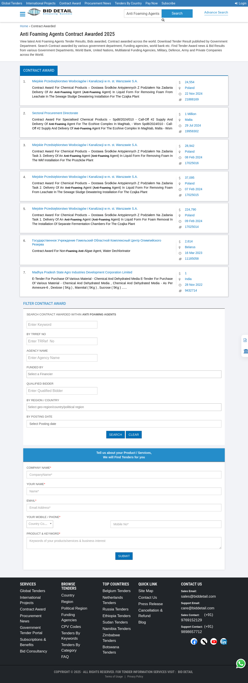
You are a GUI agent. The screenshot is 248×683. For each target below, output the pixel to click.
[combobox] (124, 374)
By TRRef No (36, 334)
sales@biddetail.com (198, 596)
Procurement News (98, 3)
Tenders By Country (128, 3)
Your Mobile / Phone (43, 517)
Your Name (36, 484)
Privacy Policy (135, 676)
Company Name (39, 467)
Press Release (150, 604)
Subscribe (168, 3)
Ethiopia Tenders (116, 616)
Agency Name (37, 350)
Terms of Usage (114, 676)
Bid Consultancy (33, 651)
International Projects (41, 3)
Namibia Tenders (117, 629)
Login (240, 3)
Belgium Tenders (116, 591)
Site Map (145, 591)
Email (31, 500)
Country (68, 595)
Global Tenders (12, 3)
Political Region (74, 608)
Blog (142, 622)
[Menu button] (23, 14)
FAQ (65, 657)
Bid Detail (185, 672)
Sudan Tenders (115, 622)
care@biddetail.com (198, 608)
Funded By (35, 367)
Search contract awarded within (71, 314)
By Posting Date (39, 416)
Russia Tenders (115, 609)
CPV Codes (71, 627)
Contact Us (147, 597)
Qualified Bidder (40, 383)
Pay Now (151, 3)
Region (67, 602)
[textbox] (125, 374)
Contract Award (70, 3)
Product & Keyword (43, 533)
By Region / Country (43, 400)
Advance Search (216, 12)
